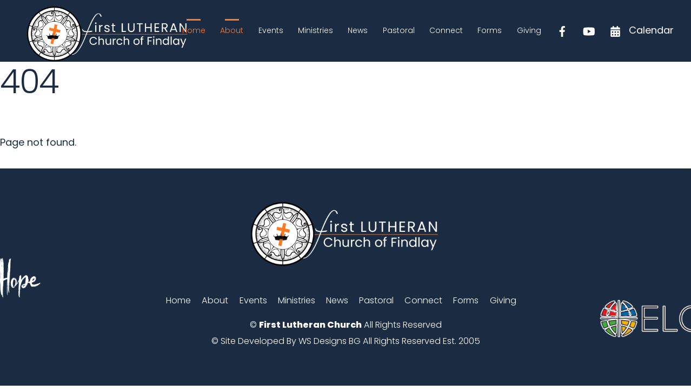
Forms (489, 30)
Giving (529, 30)
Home (193, 30)
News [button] (337, 300)
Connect (446, 30)
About (231, 30)
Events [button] (253, 300)
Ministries (315, 30)
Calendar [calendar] (639, 30)
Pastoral (399, 30)
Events (270, 30)
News (358, 30)
